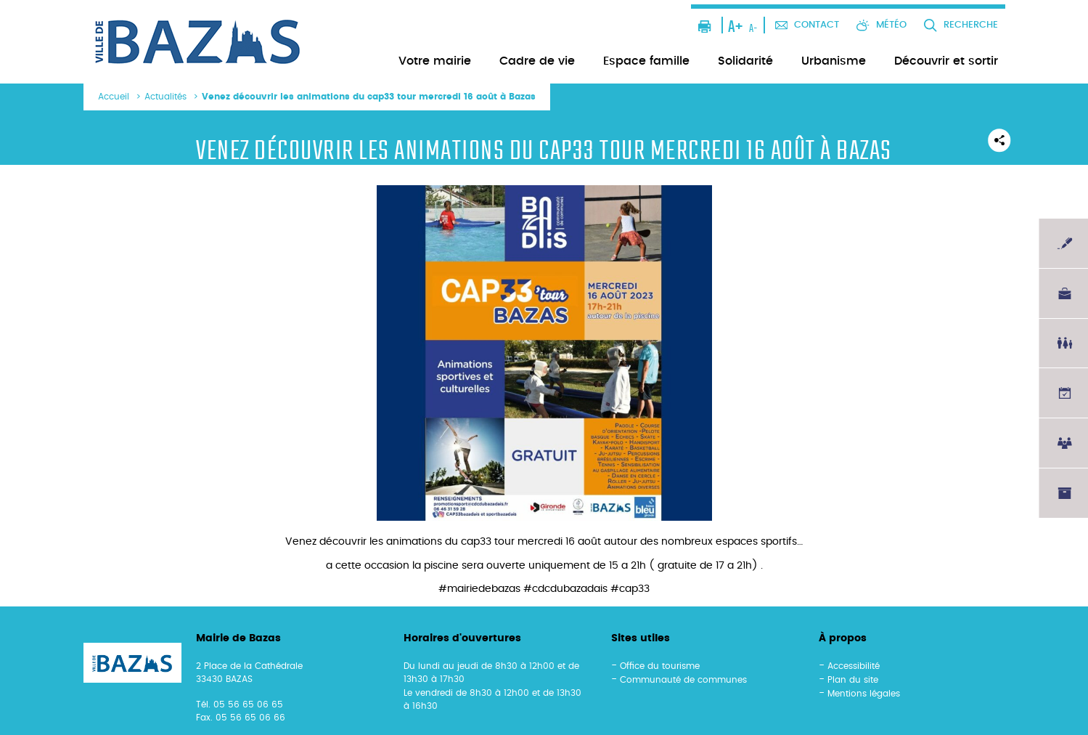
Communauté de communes (683, 679)
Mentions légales (863, 693)
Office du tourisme (660, 666)
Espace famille (646, 61)
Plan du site (852, 679)
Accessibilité (853, 666)
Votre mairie (434, 61)
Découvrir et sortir (946, 61)
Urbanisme (833, 61)
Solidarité (745, 61)
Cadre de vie (537, 61)
